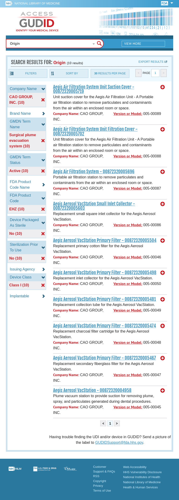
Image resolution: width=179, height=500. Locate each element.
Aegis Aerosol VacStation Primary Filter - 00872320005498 (104, 272)
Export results (150, 61)
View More (132, 44)
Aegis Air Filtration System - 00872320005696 (93, 171)
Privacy (98, 485)
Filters (30, 73)
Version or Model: (128, 113)
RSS (96, 476)
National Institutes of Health (141, 477)
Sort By (72, 73)
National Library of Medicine (37, 3)
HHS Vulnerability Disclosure (142, 472)
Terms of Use (102, 490)
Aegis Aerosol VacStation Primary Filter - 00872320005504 (104, 240)
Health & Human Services (140, 487)
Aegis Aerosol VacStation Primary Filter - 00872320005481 (104, 299)
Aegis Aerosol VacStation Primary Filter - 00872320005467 (104, 358)
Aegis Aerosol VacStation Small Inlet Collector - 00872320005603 (94, 206)
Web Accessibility (134, 467)
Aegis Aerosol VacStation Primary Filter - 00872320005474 (104, 326)
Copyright (99, 481)
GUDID (37, 21)
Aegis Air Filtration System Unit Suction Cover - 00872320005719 (93, 89)
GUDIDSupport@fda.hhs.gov (119, 442)
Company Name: (66, 113)
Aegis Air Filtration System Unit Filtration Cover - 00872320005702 (95, 131)
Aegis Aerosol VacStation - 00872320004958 (92, 390)
